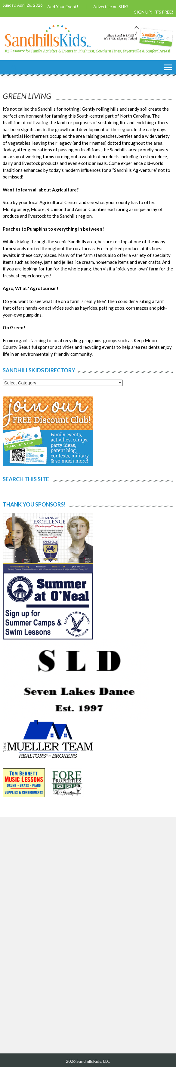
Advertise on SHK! (110, 7)
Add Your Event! (62, 7)
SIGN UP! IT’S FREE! (153, 12)
